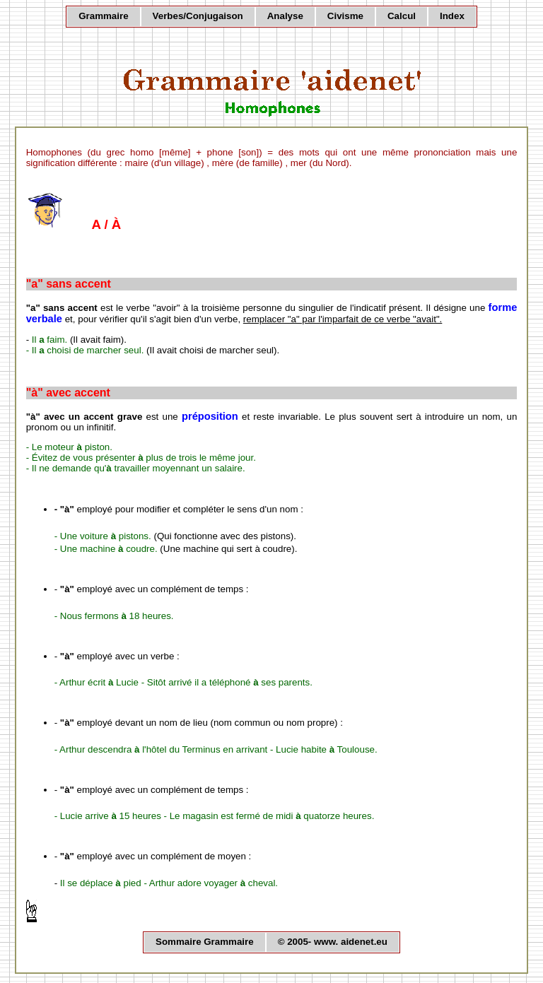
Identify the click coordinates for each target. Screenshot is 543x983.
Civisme (345, 16)
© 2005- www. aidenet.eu (332, 941)
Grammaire (103, 16)
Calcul (401, 16)
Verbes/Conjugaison (198, 16)
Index (452, 16)
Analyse (285, 16)
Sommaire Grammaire (205, 941)
